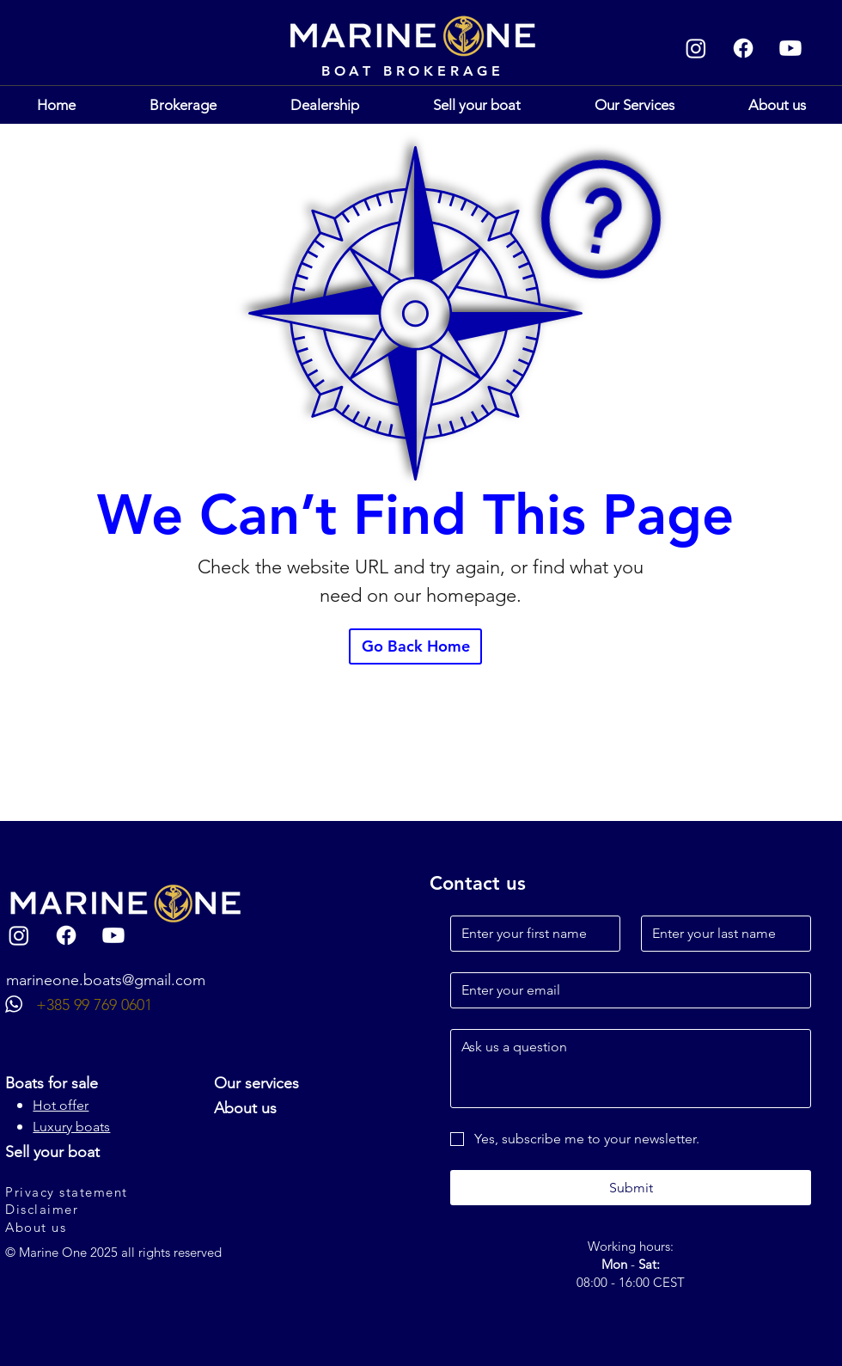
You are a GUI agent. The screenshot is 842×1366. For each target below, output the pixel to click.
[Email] (625, 990)
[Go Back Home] (415, 646)
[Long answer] (630, 1068)
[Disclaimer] (96, 1209)
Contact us (478, 883)
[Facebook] (743, 48)
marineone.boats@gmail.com (105, 980)
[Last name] (721, 933)
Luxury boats (71, 1126)
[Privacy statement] (96, 1192)
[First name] (530, 933)
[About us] (96, 1227)
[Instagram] (696, 48)
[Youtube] (790, 48)
